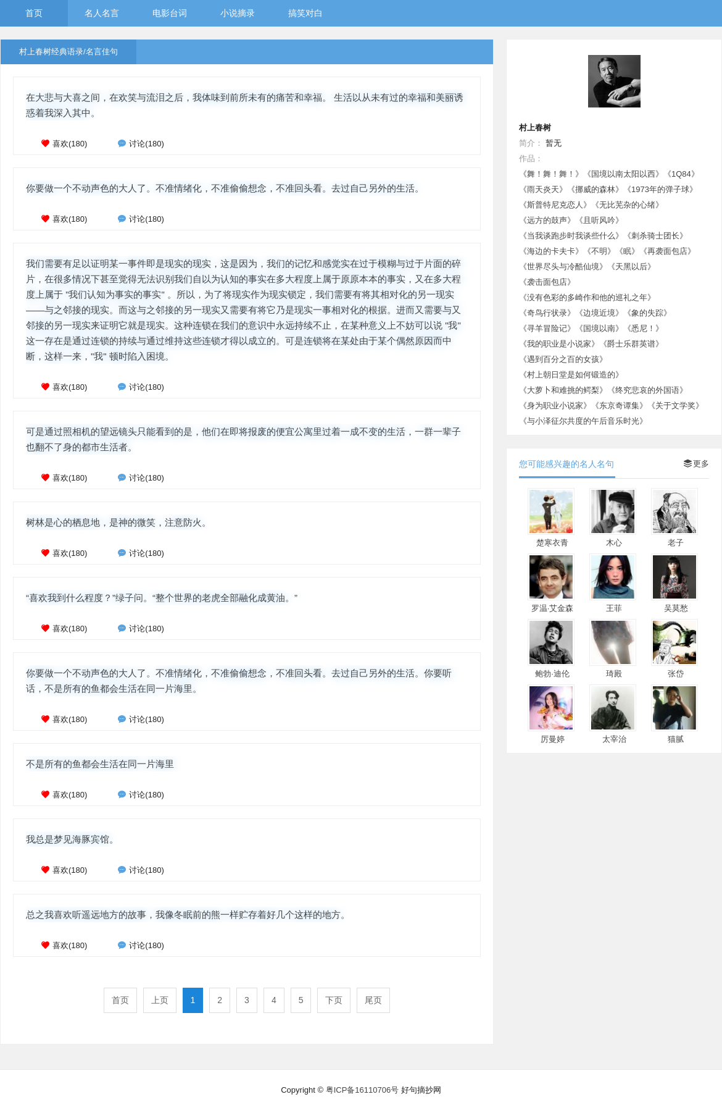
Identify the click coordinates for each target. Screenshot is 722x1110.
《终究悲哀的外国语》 (647, 390)
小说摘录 (237, 13)
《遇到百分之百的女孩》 (563, 359)
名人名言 (102, 13)
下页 (333, 1000)
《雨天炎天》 (543, 189)
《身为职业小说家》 (555, 405)
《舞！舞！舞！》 (551, 174)
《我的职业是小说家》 (559, 343)
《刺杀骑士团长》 (655, 235)
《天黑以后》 (631, 266)
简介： (531, 143)
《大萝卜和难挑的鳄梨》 (563, 390)
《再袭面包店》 (667, 251)
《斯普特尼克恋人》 (555, 204)
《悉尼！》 (643, 328)
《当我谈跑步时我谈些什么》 (571, 235)
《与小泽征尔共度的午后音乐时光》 (583, 421)
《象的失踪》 (647, 312)
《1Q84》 (681, 174)
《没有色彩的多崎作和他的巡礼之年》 (587, 297)
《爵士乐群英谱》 (631, 343)
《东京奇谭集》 (619, 405)
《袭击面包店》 (547, 282)
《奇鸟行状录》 (547, 312)
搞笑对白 (305, 13)
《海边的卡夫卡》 (551, 251)
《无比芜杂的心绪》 (627, 204)
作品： (531, 158)
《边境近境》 (599, 312)
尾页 (373, 1000)
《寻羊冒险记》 (547, 328)
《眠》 (627, 251)
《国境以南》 (599, 328)
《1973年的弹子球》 (660, 189)
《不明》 (599, 251)
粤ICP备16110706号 (362, 1090)
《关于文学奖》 (675, 405)
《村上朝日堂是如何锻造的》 (571, 374)
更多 (696, 463)
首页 (34, 13)
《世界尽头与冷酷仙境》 (563, 266)
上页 (159, 1000)
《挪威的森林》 (595, 189)
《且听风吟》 (599, 220)
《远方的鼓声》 (547, 220)
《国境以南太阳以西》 (623, 174)
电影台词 (169, 13)
